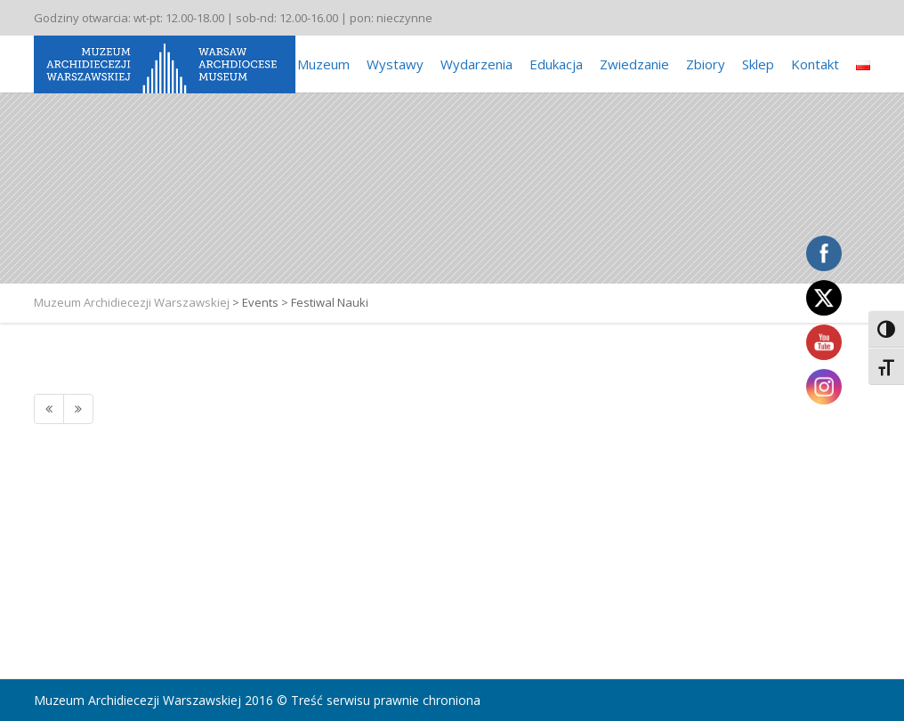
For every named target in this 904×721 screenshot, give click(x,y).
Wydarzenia (476, 64)
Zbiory (705, 64)
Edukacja (556, 64)
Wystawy (395, 64)
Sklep (758, 64)
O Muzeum (316, 64)
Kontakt (815, 64)
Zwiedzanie (634, 64)
